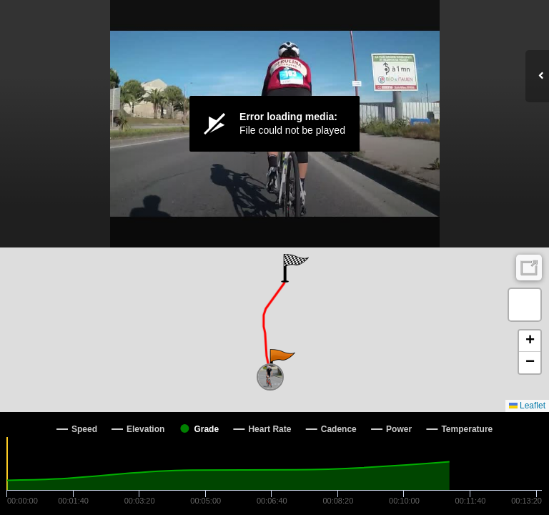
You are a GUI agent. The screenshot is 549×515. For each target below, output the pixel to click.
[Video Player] (274, 123)
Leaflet (527, 406)
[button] (281, 363)
